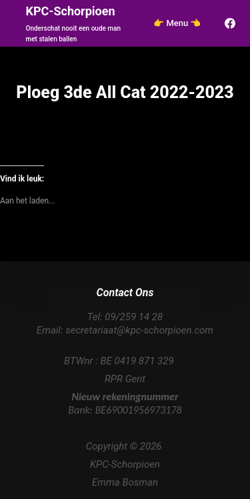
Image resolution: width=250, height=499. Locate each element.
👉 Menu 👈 (177, 23)
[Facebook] (230, 23)
